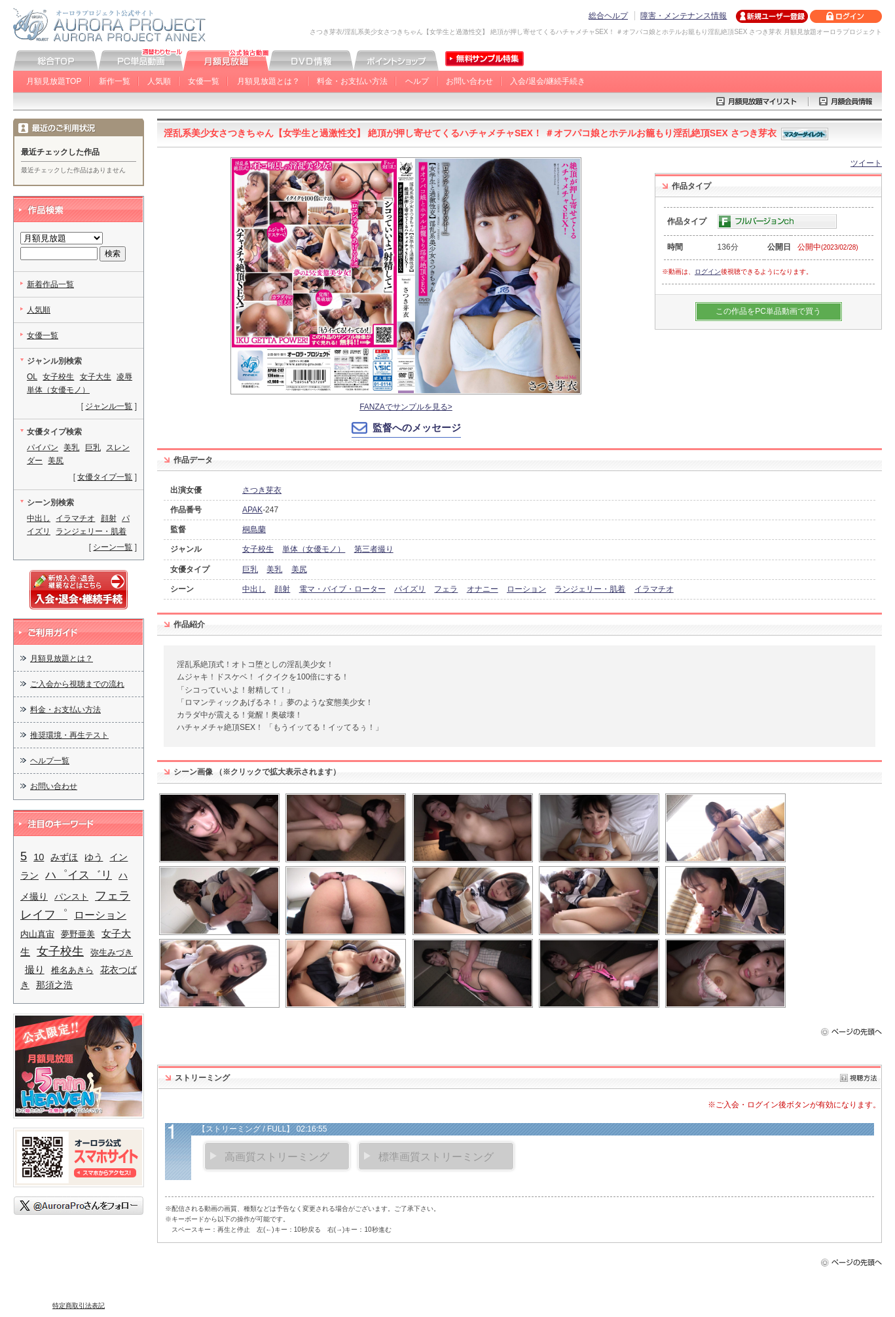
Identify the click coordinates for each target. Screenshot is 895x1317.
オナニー (482, 589)
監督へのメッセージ (417, 427)
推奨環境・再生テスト (69, 735)
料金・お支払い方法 (352, 81)
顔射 (282, 589)
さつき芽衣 (262, 490)
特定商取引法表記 (78, 1305)
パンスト (71, 897)
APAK (252, 509)
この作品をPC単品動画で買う (768, 311)
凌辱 (124, 376)
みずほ (64, 857)
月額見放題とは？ (268, 81)
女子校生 (258, 549)
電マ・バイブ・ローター (342, 589)
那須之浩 (54, 985)
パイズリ (410, 589)
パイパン (42, 447)
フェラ (446, 589)
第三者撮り (373, 549)
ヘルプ (417, 81)
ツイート (866, 163)
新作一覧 (114, 81)
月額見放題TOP (53, 81)
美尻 (299, 569)
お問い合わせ (469, 81)
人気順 (159, 81)
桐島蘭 (254, 529)
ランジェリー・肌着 (590, 589)
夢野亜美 (78, 934)
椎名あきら (72, 970)
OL (32, 376)
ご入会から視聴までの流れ (77, 684)
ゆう (93, 857)
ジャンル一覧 (108, 406)
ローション (526, 589)
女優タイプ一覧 (104, 477)
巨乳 (250, 569)
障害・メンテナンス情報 (683, 15)
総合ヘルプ (608, 15)
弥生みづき (111, 952)
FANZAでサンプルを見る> (405, 406)
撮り (35, 969)
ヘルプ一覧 (49, 760)
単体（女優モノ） (313, 549)
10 (38, 857)
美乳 (274, 569)
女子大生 (95, 376)
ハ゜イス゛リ (78, 875)
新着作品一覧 (50, 284)
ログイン (708, 271)
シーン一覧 (112, 547)
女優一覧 (203, 81)
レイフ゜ (43, 914)
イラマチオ (654, 589)
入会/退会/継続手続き (547, 81)
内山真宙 (37, 934)
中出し (254, 589)
